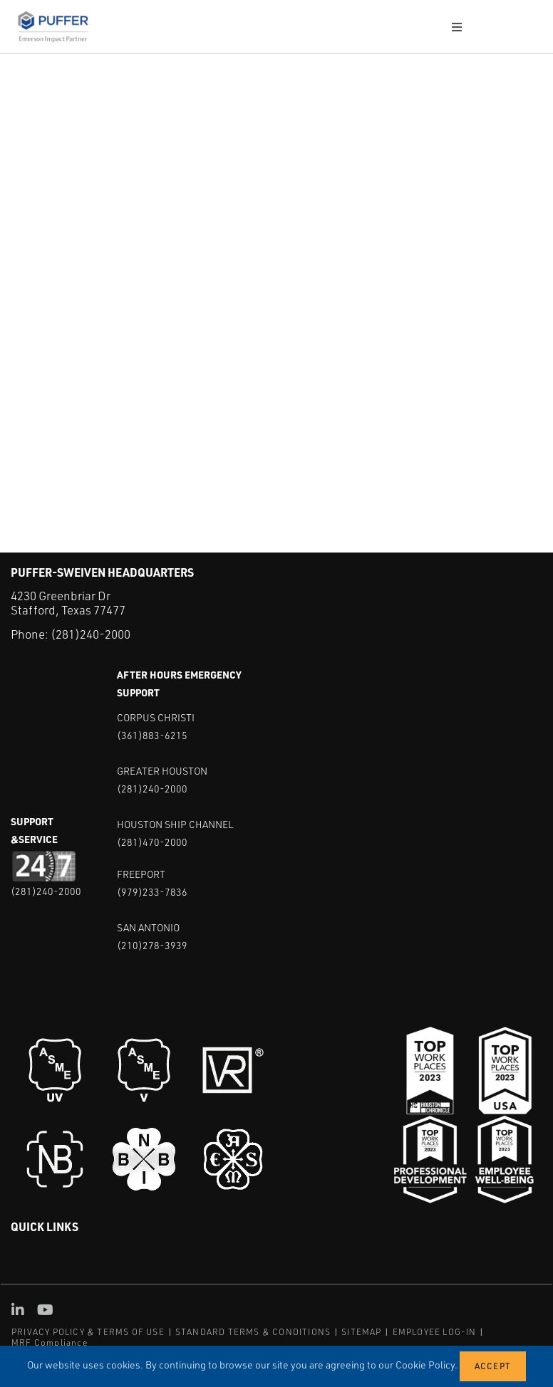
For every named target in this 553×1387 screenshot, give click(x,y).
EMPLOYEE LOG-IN (435, 1331)
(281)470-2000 (152, 842)
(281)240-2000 (90, 634)
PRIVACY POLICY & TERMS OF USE (88, 1331)
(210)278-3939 (152, 945)
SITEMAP (361, 1331)
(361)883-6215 (152, 735)
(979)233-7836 (152, 892)
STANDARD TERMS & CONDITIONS (253, 1331)
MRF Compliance (49, 1342)
